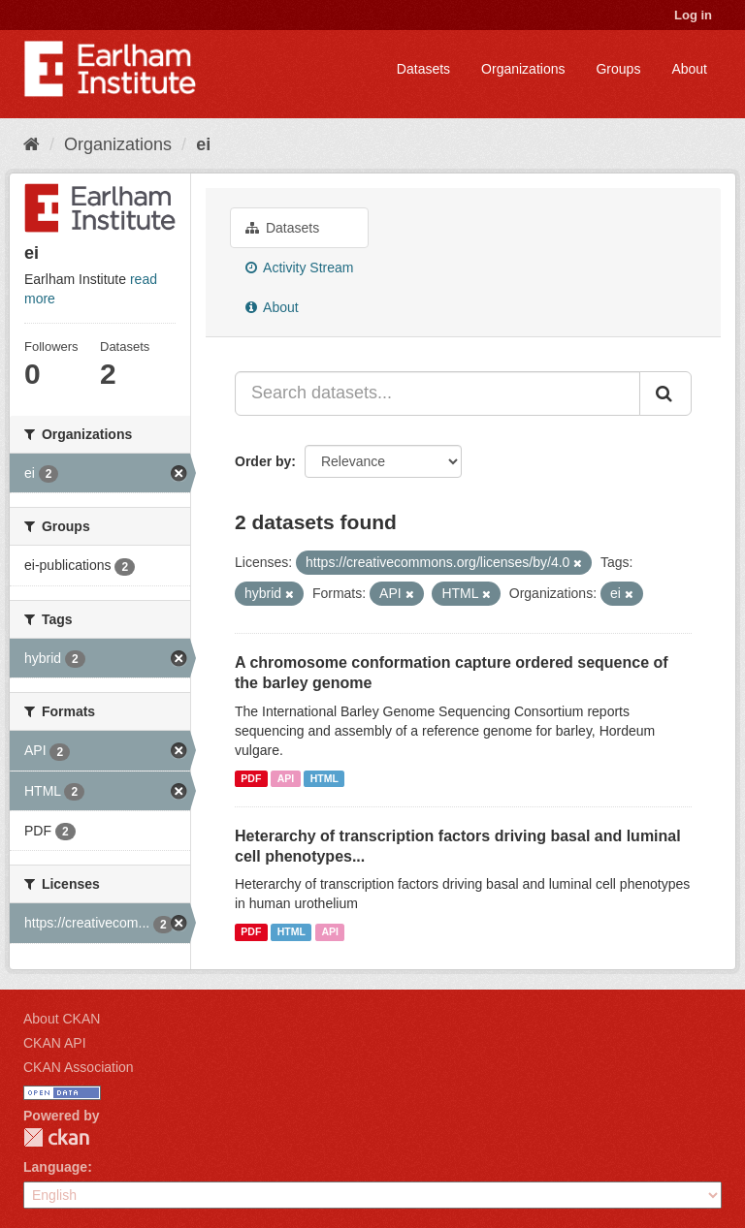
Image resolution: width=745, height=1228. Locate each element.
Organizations (523, 69)
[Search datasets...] (437, 393)
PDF (251, 778)
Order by (263, 461)
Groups (618, 69)
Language (55, 1167)
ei (203, 144)
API (286, 778)
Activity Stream (299, 267)
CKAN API (54, 1043)
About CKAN (61, 1018)
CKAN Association (78, 1067)
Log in (693, 15)
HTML (324, 778)
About (689, 69)
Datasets (423, 69)
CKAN (56, 1137)
